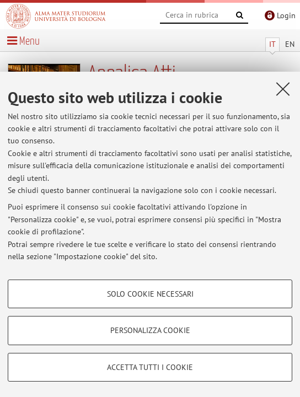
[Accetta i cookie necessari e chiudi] (283, 89)
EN (289, 44)
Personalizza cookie (150, 330)
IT (272, 44)
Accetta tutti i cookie (150, 367)
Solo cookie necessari (150, 294)
